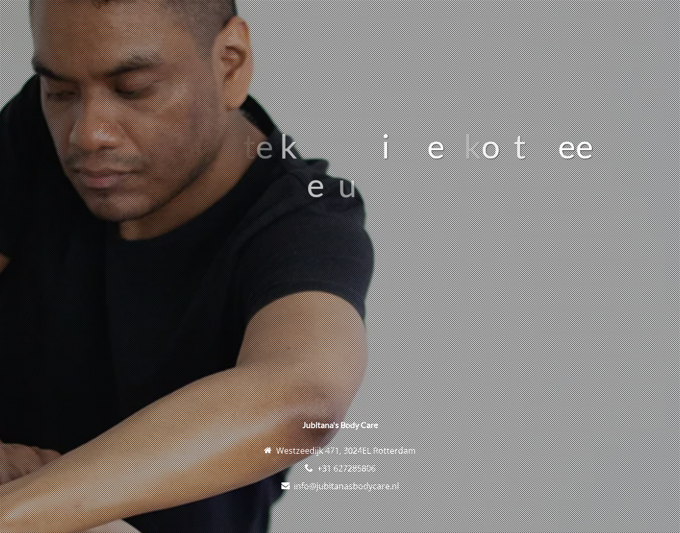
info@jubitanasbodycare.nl (346, 486)
